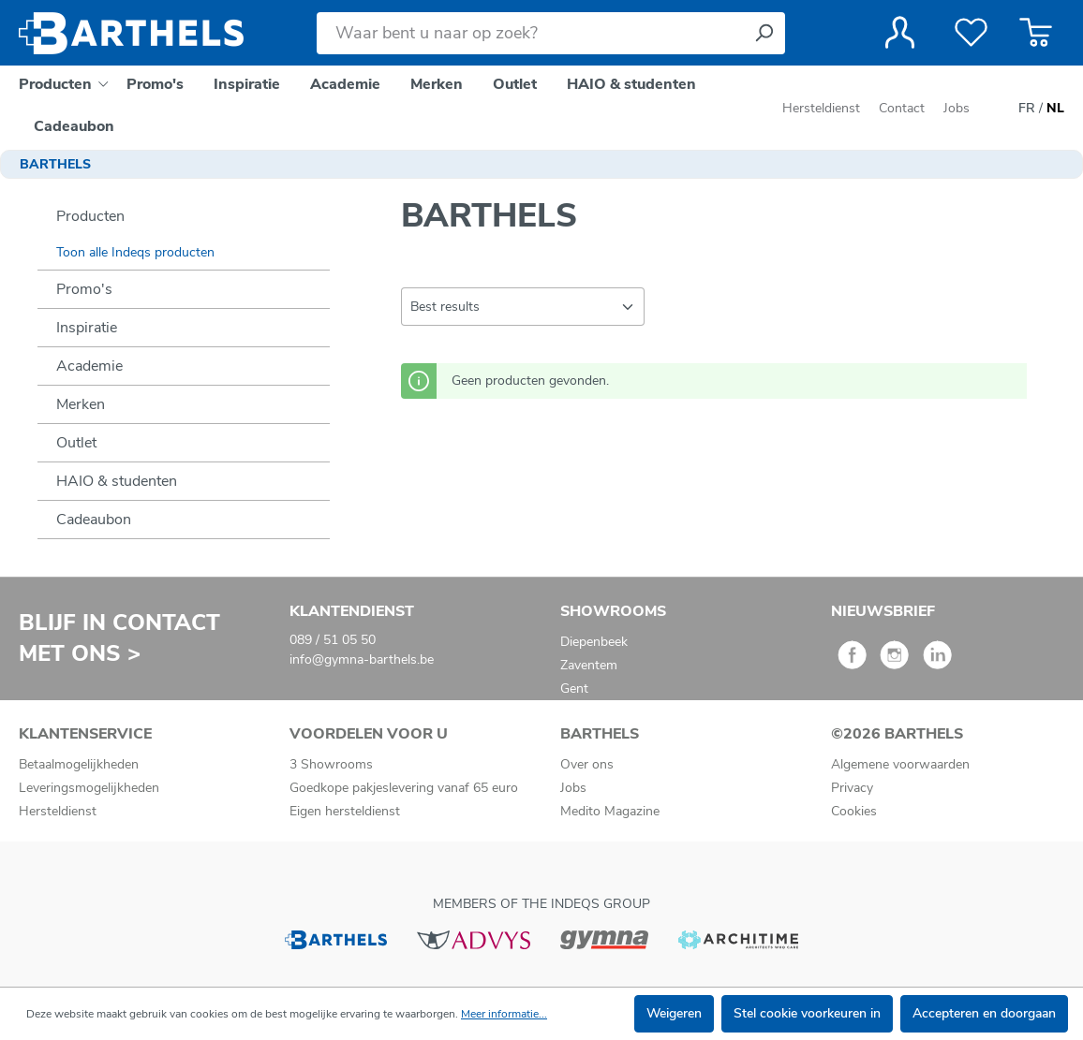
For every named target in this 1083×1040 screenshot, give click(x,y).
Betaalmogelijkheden (79, 764)
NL (1055, 108)
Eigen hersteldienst (344, 811)
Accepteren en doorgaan (984, 1013)
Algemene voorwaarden (900, 764)
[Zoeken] (763, 33)
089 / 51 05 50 (332, 640)
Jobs (956, 108)
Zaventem (588, 665)
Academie (89, 366)
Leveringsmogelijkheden (89, 788)
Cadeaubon (93, 519)
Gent (574, 688)
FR (1026, 108)
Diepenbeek (594, 642)
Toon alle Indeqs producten (135, 252)
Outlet (76, 442)
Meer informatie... (504, 1013)
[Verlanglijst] (971, 32)
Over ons (587, 764)
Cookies (854, 811)
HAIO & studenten (116, 481)
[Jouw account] (900, 32)
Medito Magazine (610, 811)
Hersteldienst (821, 108)
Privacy (852, 788)
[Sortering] (523, 306)
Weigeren (674, 1013)
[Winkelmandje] (1035, 32)
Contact (902, 108)
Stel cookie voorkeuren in (807, 1013)
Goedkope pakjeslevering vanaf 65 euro (403, 788)
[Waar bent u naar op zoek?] (530, 33)
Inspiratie (86, 327)
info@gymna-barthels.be (361, 659)
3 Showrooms (331, 764)
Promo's (84, 289)
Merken (80, 404)
